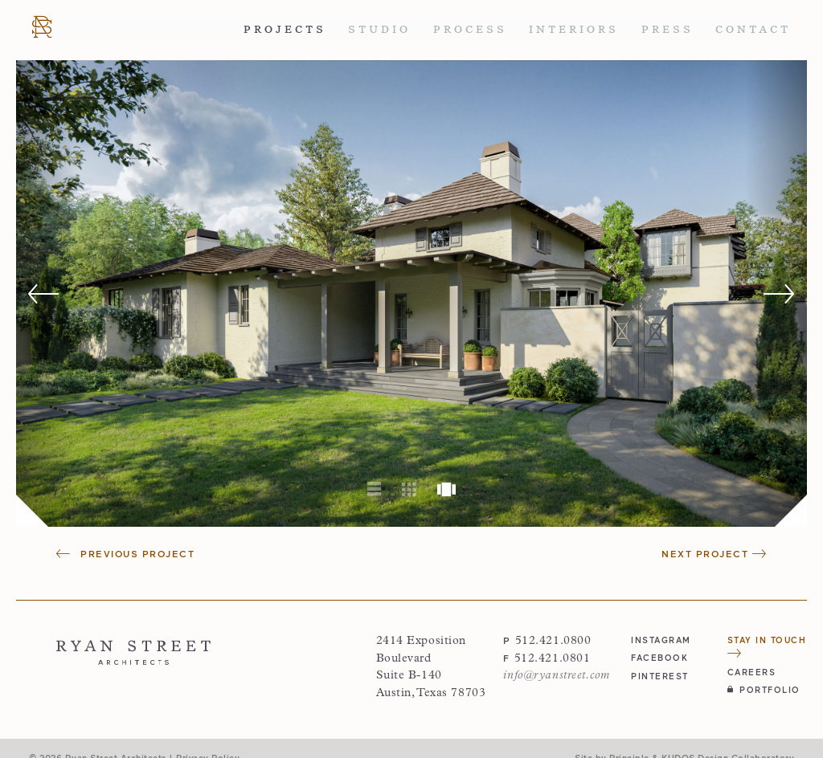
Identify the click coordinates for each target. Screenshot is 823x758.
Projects (285, 29)
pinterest (660, 675)
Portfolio (763, 689)
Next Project (714, 553)
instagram (661, 639)
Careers (751, 671)
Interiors (574, 29)
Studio (379, 29)
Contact (753, 29)
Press (667, 29)
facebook (659, 657)
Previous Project (125, 553)
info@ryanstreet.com (556, 676)
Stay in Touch (767, 646)
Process (470, 29)
